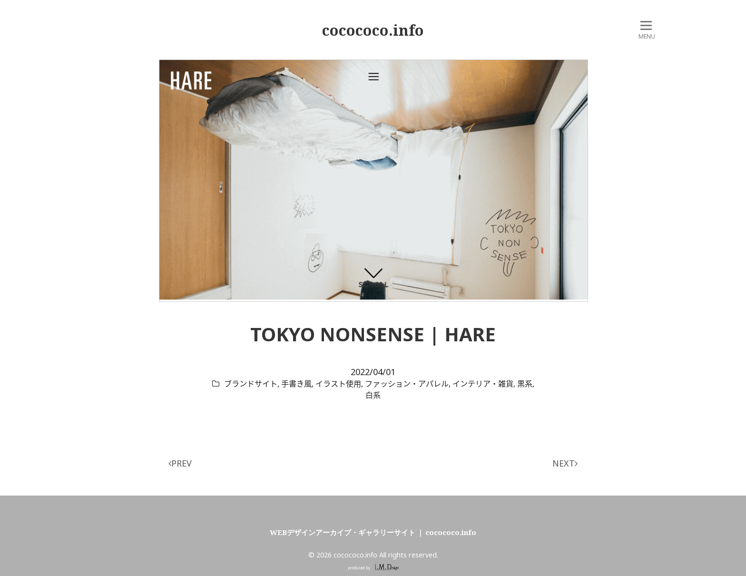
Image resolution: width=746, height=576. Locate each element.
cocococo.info (373, 30)
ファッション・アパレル (407, 383)
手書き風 (296, 383)
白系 (373, 395)
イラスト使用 (338, 383)
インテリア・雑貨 (482, 383)
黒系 (524, 383)
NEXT (565, 463)
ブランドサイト (250, 383)
